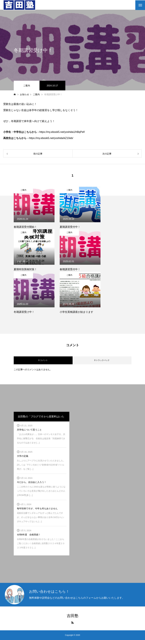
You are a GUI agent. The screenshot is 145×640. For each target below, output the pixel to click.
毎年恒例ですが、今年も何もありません (37, 508)
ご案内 (26, 85)
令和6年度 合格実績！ (29, 534)
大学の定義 (22, 456)
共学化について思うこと (29, 429)
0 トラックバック (102, 360)
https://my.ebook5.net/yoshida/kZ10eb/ (51, 138)
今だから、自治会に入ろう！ (31, 482)
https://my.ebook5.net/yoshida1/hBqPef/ (62, 132)
